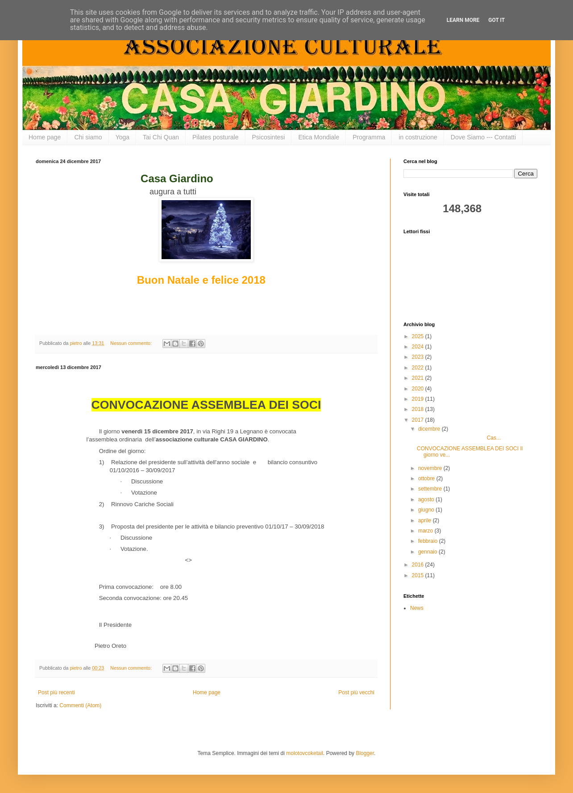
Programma (369, 137)
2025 (418, 336)
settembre (431, 489)
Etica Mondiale (318, 137)
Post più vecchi (356, 692)
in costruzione (418, 137)
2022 (418, 368)
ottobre (427, 478)
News (417, 608)
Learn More (463, 20)
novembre (431, 468)
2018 (418, 409)
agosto (427, 499)
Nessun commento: (131, 343)
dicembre (430, 429)
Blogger (365, 753)
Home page (45, 137)
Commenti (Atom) (80, 705)
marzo (426, 531)
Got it (496, 20)
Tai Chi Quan (161, 137)
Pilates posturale (215, 137)
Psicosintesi (268, 137)
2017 (418, 420)
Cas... (459, 438)
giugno (427, 510)
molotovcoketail (304, 753)
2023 (418, 357)
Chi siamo (88, 137)
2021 (418, 378)
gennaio (428, 552)
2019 (418, 399)
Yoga (122, 137)
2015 (418, 575)
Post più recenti (56, 692)
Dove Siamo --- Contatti (483, 137)
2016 (418, 565)
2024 (418, 347)
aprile (425, 520)
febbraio (428, 541)
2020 (418, 389)
